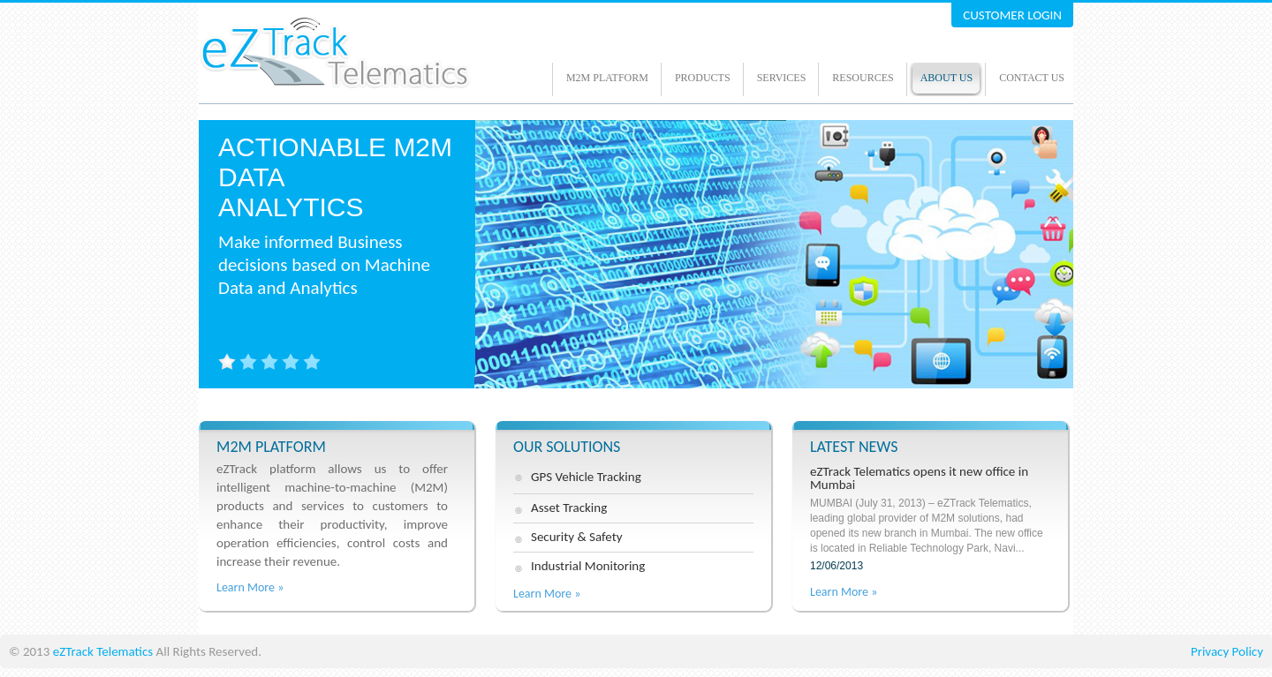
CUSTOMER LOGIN (1012, 15)
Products (703, 77)
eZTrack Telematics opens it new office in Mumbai (930, 518)
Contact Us (1031, 77)
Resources (862, 77)
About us (946, 77)
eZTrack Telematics (103, 651)
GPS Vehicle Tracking (586, 477)
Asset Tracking (569, 507)
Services (781, 77)
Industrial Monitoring (588, 566)
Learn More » (250, 587)
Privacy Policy (1227, 651)
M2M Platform (607, 77)
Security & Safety (576, 537)
